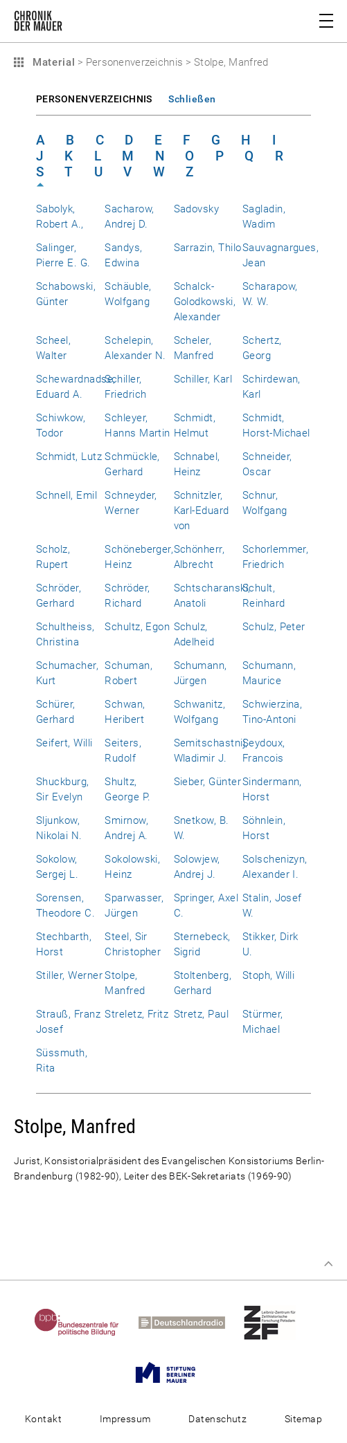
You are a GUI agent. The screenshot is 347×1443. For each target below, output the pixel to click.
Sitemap (303, 1418)
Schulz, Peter (273, 627)
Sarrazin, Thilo (208, 247)
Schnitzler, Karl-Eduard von (201, 510)
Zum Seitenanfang (328, 1264)
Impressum (125, 1418)
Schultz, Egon (137, 627)
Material (52, 62)
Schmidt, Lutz (69, 456)
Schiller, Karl (203, 379)
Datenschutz (217, 1418)
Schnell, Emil (66, 495)
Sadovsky (197, 209)
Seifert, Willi (64, 743)
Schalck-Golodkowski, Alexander (205, 301)
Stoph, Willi (268, 975)
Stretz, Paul (201, 1014)
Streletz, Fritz (136, 1014)
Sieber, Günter (208, 781)
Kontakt (43, 1418)
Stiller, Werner (69, 975)
